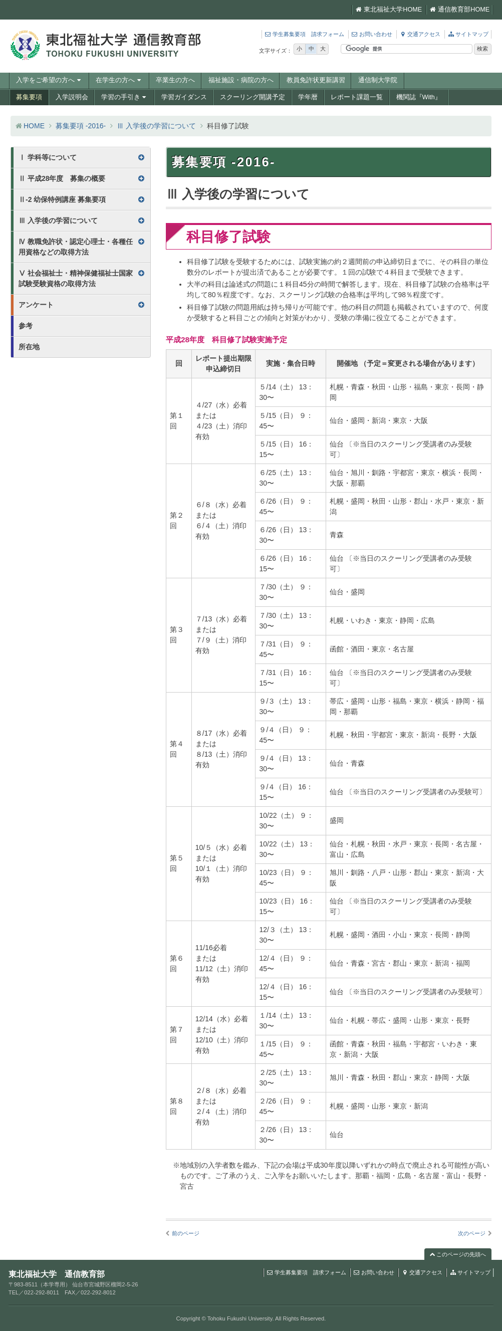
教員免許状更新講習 (316, 80)
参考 (26, 326)
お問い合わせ (371, 34)
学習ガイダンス (184, 97)
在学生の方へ (119, 80)
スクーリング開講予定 (252, 97)
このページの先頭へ (458, 1254)
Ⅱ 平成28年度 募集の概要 (62, 178)
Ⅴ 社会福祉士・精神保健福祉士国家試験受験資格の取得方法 (76, 278)
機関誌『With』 (418, 97)
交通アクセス (419, 34)
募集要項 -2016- (81, 126)
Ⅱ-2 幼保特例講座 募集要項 (62, 199)
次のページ (471, 1233)
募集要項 (29, 97)
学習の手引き (124, 97)
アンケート (36, 305)
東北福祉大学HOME (388, 9)
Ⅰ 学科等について (48, 157)
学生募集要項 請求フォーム (304, 34)
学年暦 (308, 97)
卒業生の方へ (175, 80)
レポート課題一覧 (357, 97)
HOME (34, 126)
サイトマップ (467, 34)
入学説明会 (72, 97)
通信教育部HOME (459, 9)
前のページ (185, 1233)
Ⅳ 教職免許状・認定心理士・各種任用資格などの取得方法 (76, 247)
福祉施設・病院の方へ (241, 80)
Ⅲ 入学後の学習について (156, 126)
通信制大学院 (377, 80)
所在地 (29, 347)
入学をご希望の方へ (49, 80)
